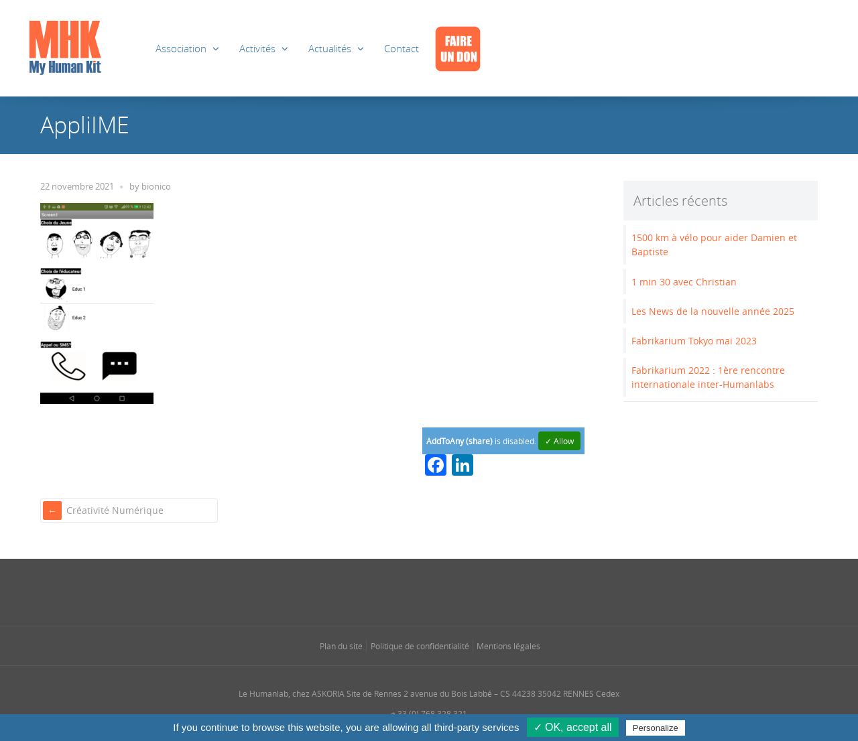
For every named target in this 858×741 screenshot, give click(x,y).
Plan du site (341, 646)
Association (181, 48)
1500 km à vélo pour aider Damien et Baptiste (714, 244)
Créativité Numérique (115, 510)
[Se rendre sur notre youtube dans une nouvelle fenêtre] (482, 591)
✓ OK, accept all (573, 727)
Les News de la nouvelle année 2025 (712, 311)
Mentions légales (508, 646)
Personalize (655, 728)
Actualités (329, 48)
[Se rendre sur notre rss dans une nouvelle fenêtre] (456, 591)
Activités (257, 48)
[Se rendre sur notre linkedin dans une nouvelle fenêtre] (429, 591)
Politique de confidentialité (420, 646)
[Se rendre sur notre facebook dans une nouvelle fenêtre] (375, 591)
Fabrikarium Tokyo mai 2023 (694, 340)
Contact (401, 48)
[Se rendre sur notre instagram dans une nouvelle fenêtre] (402, 591)
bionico (156, 186)
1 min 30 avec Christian (684, 281)
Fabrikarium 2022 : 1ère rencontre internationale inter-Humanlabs (708, 377)
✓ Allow (559, 440)
